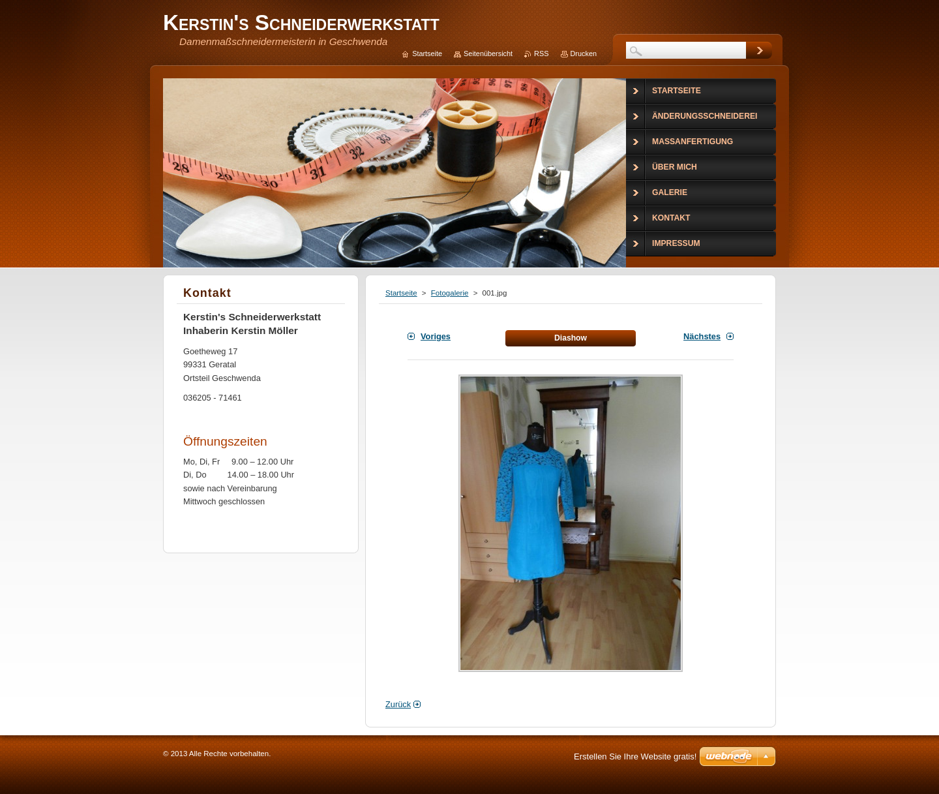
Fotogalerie (450, 293)
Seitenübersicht (488, 53)
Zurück (398, 704)
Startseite (401, 293)
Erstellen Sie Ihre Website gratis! (635, 756)
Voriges (436, 336)
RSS (541, 53)
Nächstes (702, 336)
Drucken (584, 53)
